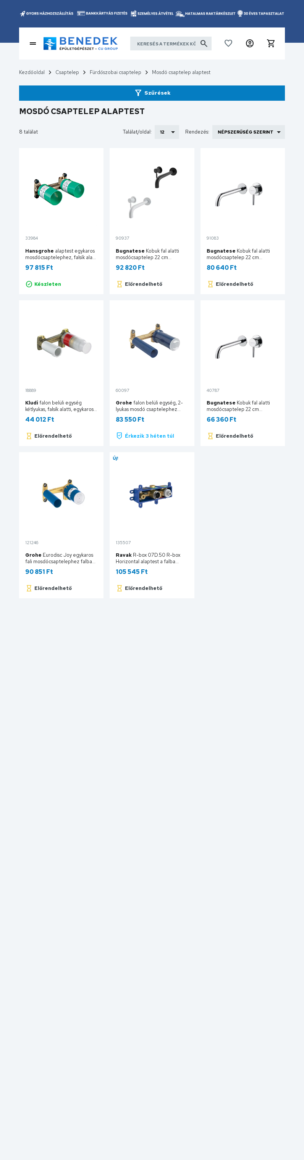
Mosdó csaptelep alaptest (181, 72)
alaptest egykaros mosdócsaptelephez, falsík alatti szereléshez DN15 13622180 (61, 257)
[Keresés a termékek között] (171, 43)
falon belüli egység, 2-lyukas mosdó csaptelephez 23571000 (149, 409)
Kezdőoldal (32, 72)
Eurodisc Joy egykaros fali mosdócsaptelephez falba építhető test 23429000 (59, 561)
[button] (249, 43)
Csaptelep (67, 72)
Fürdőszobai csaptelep (115, 72)
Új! (115, 458)
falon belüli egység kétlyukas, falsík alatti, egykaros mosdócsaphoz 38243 (59, 409)
